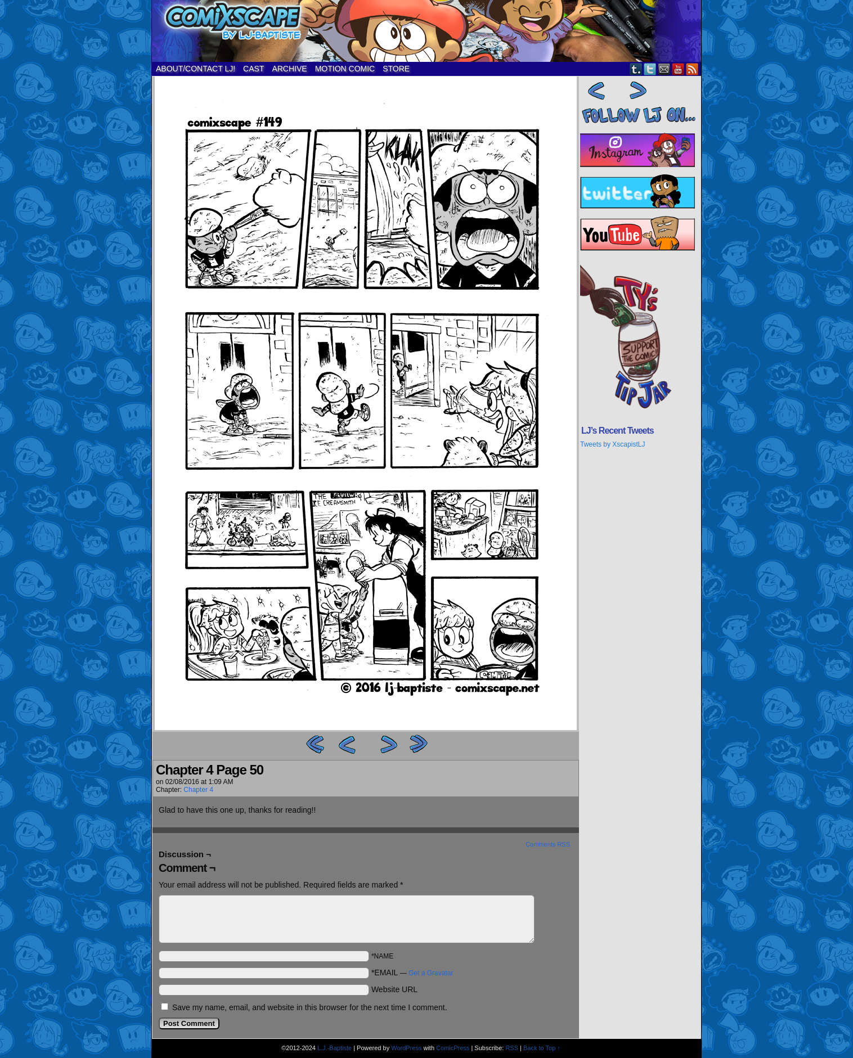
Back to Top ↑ (541, 1048)
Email (664, 69)
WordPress (406, 1048)
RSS (692, 69)
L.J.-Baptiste (334, 1048)
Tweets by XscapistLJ (612, 444)
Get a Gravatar (430, 973)
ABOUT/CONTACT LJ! (195, 68)
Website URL (394, 989)
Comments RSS (548, 844)
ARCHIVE (289, 68)
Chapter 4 (198, 790)
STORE (396, 68)
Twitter (650, 69)
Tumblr (636, 69)
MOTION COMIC (345, 68)
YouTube (678, 69)
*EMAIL (412, 972)
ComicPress (452, 1048)
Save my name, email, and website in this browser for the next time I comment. (309, 1007)
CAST (253, 68)
